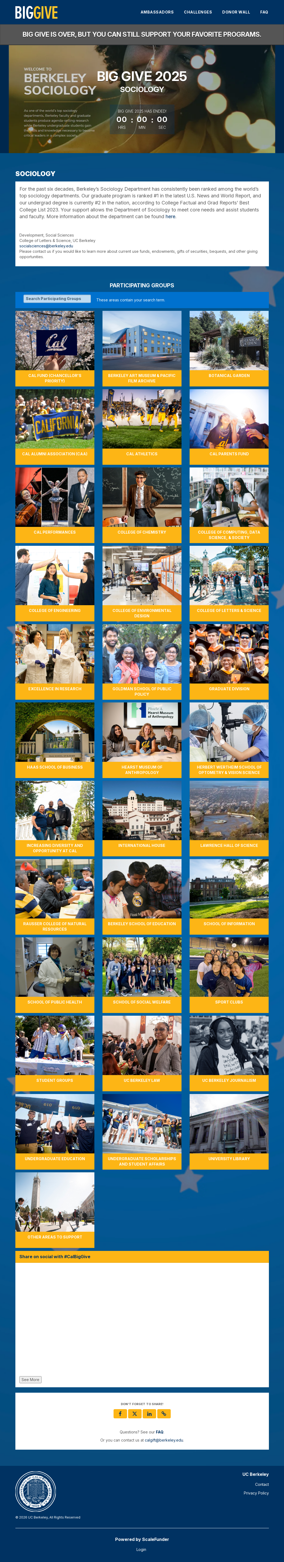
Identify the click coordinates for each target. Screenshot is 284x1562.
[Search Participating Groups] (57, 299)
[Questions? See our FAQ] (159, 1432)
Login (141, 1549)
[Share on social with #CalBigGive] (142, 1321)
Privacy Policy (256, 1493)
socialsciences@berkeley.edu (46, 246)
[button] (164, 1413)
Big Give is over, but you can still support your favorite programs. (142, 34)
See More (30, 1379)
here (170, 216)
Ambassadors (157, 12)
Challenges (198, 12)
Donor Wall (236, 12)
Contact (262, 1484)
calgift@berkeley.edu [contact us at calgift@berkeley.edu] (164, 1440)
